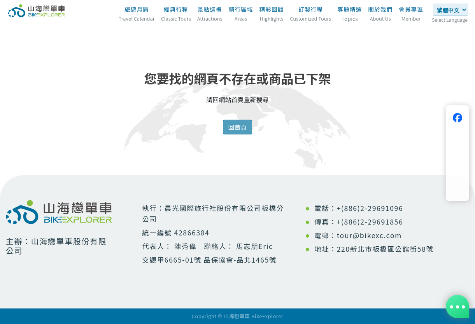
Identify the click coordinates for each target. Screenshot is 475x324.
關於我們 (380, 9)
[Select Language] (450, 9)
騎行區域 (241, 9)
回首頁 (237, 127)
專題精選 (349, 12)
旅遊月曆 (136, 9)
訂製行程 (310, 9)
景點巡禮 (210, 9)
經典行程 (176, 9)
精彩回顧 (271, 9)
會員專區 (411, 9)
